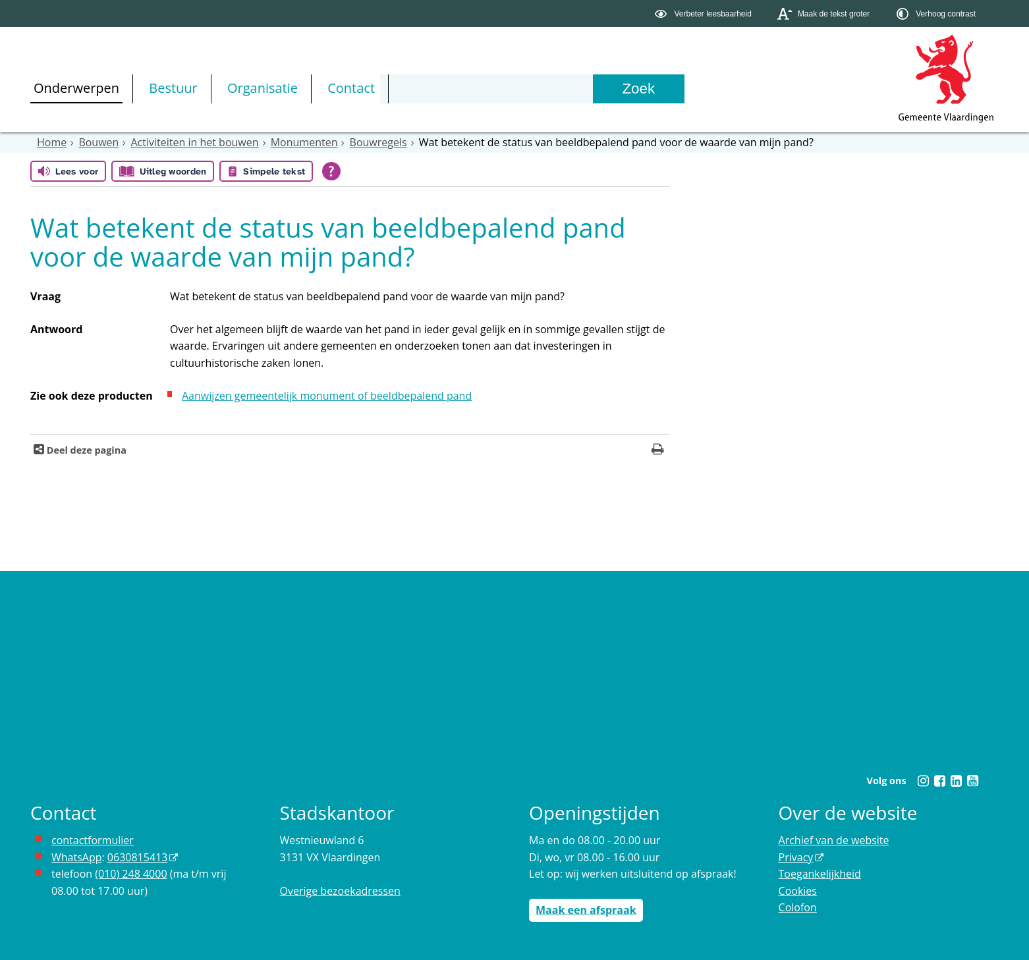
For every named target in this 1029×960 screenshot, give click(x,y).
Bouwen (98, 142)
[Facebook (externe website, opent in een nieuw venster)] (939, 781)
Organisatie (262, 88)
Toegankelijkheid (820, 874)
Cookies (798, 891)
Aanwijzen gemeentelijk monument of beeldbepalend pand (327, 395)
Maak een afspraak (586, 910)
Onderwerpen (76, 88)
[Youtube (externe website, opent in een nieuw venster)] (972, 781)
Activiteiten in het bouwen (195, 142)
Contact (351, 88)
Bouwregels (378, 142)
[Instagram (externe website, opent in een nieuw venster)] (923, 781)
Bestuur (173, 88)
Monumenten (304, 142)
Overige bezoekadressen (340, 891)
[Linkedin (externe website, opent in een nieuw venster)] (956, 781)
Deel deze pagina (85, 450)
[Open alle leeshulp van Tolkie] (331, 171)
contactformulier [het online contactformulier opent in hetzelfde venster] (92, 840)
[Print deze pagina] (658, 450)
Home (52, 142)
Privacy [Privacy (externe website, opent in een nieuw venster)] (796, 857)
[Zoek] (638, 88)
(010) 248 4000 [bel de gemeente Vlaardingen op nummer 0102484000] (131, 874)
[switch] (704, 13)
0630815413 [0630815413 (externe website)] (137, 857)
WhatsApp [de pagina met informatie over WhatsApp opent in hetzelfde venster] (76, 857)
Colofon (798, 907)
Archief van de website (834, 840)
